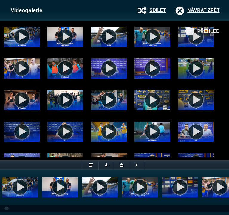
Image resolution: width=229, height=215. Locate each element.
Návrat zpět (203, 10)
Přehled (208, 31)
